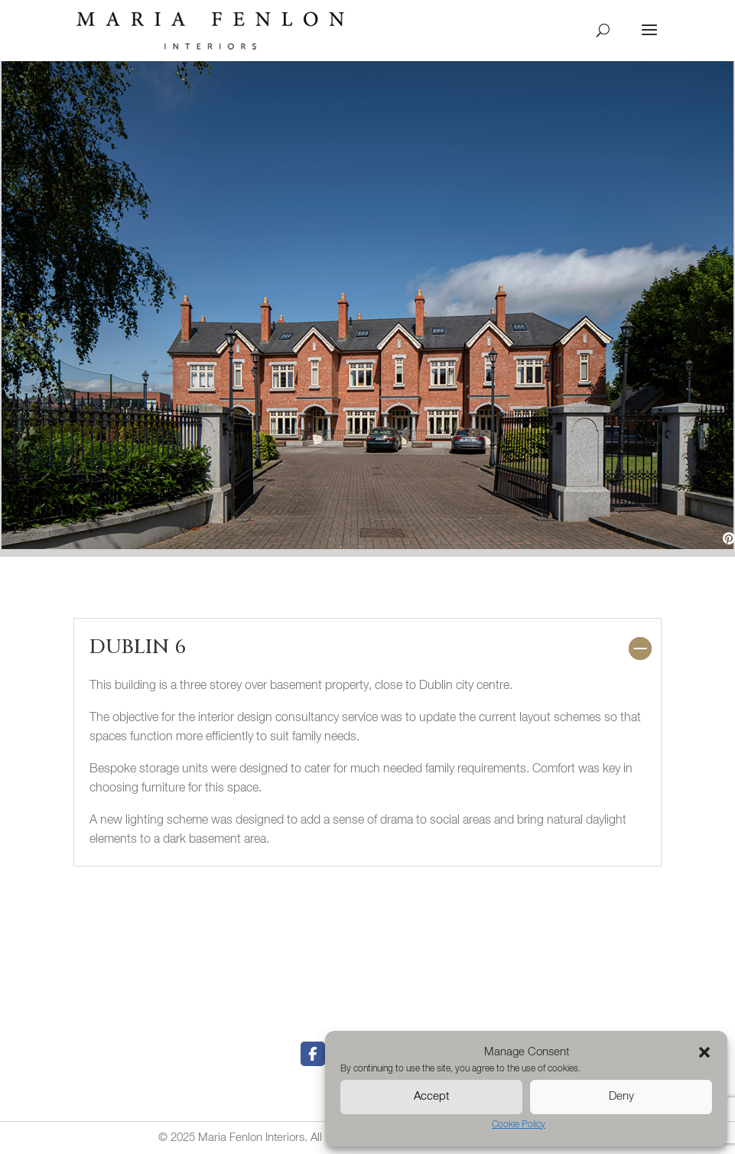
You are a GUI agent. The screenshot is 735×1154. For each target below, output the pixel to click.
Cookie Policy (518, 1125)
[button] (704, 1052)
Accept (431, 1096)
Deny (621, 1096)
